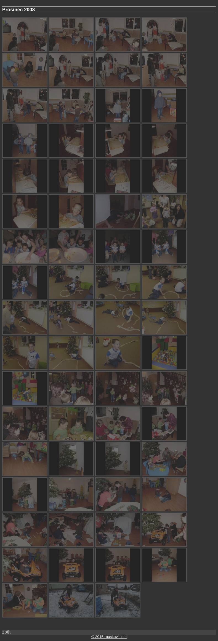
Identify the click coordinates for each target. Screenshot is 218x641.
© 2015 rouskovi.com (109, 637)
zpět (6, 632)
